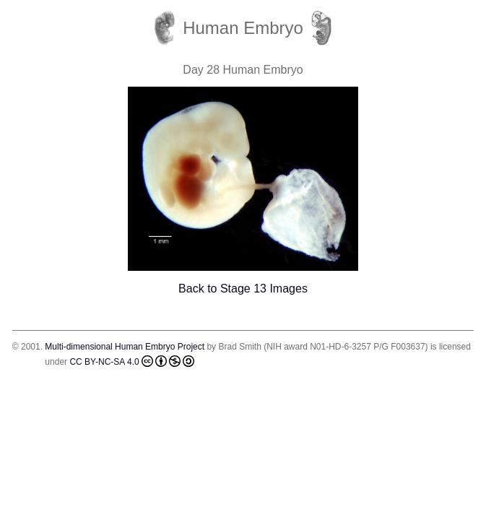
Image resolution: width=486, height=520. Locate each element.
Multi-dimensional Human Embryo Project (124, 347)
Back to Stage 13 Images (243, 288)
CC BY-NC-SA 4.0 (131, 361)
